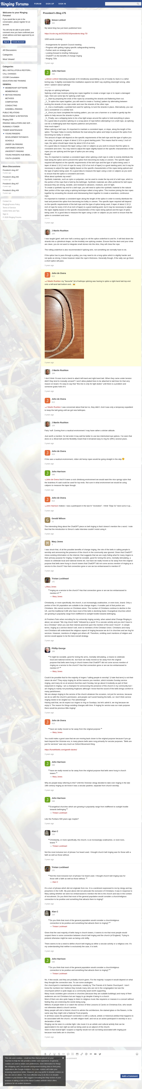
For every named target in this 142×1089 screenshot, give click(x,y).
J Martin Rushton (60, 230)
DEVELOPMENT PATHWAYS (16, 137)
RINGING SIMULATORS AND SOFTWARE (17, 123)
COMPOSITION (11, 102)
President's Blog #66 (11, 177)
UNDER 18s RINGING (14, 144)
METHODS (9, 98)
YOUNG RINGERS (12, 134)
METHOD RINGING (13, 95)
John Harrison (59, 71)
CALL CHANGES (9, 74)
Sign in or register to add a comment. (91, 1064)
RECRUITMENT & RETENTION (15, 116)
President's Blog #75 (54, 13)
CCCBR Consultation (11, 77)
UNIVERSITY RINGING (14, 151)
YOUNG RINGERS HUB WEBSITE (18, 155)
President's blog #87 (11, 170)
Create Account (18, 42)
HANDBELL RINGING (14, 109)
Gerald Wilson (59, 518)
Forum (37, 4)
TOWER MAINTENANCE (13, 130)
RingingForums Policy (11, 204)
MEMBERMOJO (11, 91)
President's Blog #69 (11, 190)
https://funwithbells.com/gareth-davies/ (61, 750)
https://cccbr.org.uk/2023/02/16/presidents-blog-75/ (66, 33)
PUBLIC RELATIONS (11, 113)
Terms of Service (9, 208)
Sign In (62, 4)
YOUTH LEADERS (12, 158)
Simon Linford (59, 20)
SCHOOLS (9, 141)
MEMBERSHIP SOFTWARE (16, 88)
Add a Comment (130, 1076)
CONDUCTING (11, 106)
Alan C (55, 831)
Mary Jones (57, 541)
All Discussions (10, 50)
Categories (8, 55)
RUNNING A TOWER (11, 127)
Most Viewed (9, 59)
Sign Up (50, 4)
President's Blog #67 (11, 184)
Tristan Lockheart (60, 578)
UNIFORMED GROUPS (14, 148)
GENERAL (7, 84)
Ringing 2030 (8, 120)
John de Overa (59, 273)
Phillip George (59, 648)
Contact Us (7, 201)
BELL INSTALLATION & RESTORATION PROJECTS (17, 70)
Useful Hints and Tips (11, 211)
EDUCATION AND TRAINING (14, 81)
